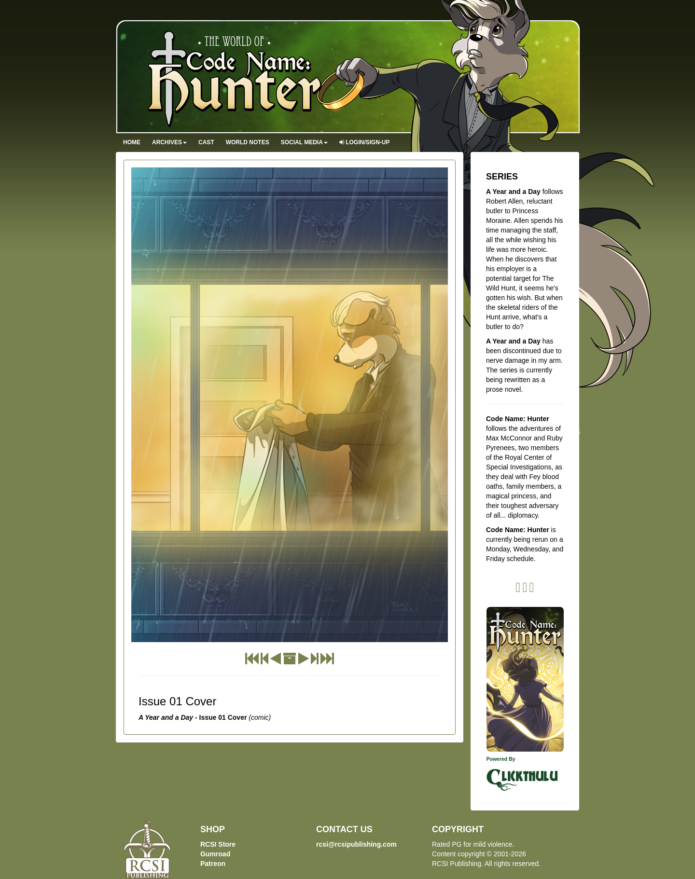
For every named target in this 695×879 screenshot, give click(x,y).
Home (131, 142)
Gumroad (215, 854)
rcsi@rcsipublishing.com (356, 844)
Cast (206, 142)
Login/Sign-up (364, 142)
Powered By (500, 759)
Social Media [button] (304, 142)
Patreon (212, 863)
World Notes (247, 142)
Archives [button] (169, 142)
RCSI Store (218, 844)
